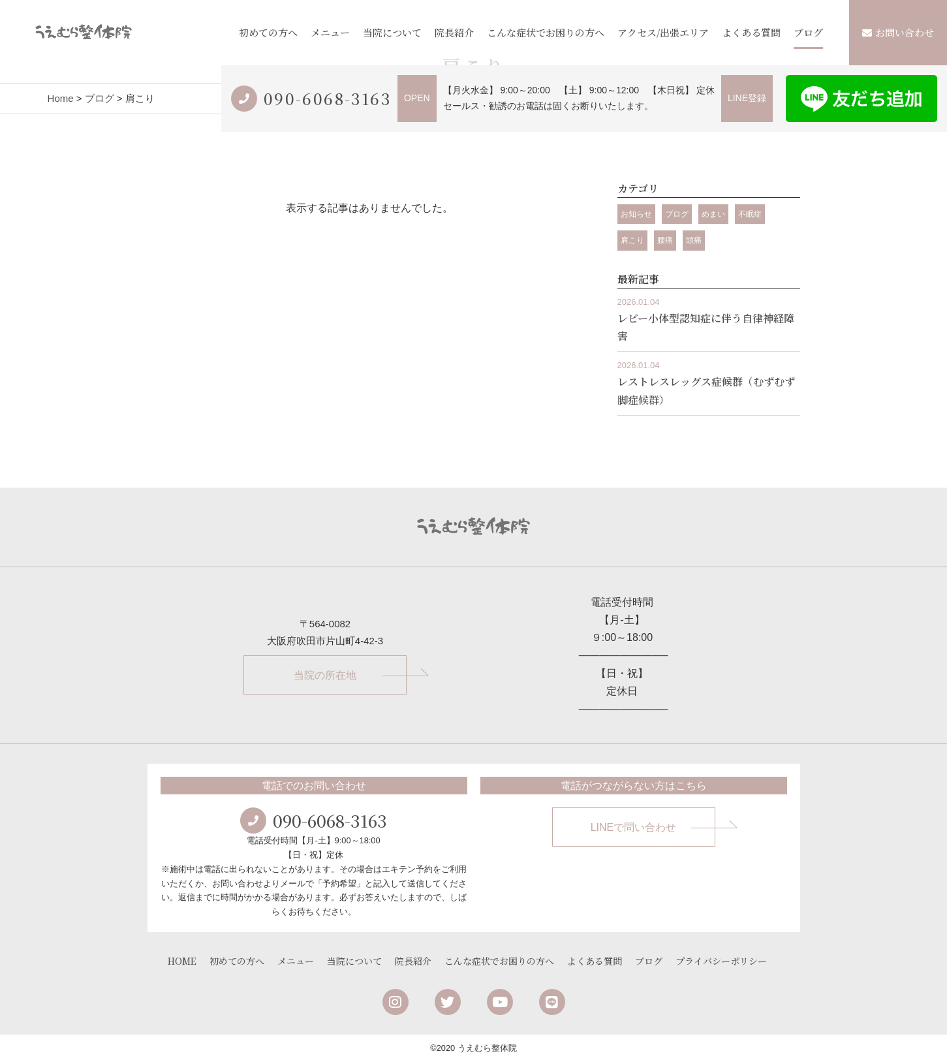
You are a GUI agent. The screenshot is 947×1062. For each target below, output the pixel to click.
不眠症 (750, 214)
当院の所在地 (325, 675)
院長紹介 (454, 32)
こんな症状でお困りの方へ (545, 32)
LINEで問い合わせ (634, 827)
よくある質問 (751, 32)
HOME (182, 960)
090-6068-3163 (327, 98)
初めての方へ (268, 32)
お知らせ (636, 214)
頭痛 (694, 240)
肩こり (632, 240)
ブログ (808, 32)
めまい (713, 214)
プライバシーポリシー (721, 960)
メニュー (330, 32)
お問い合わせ (898, 32)
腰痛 (665, 240)
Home (61, 98)
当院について (392, 32)
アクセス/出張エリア (663, 32)
